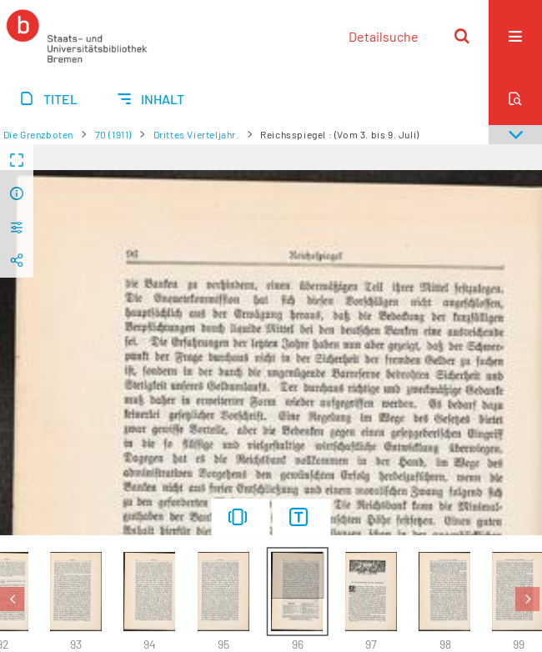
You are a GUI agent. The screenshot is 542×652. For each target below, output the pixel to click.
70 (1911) (113, 134)
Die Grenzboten (38, 134)
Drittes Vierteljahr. (196, 134)
